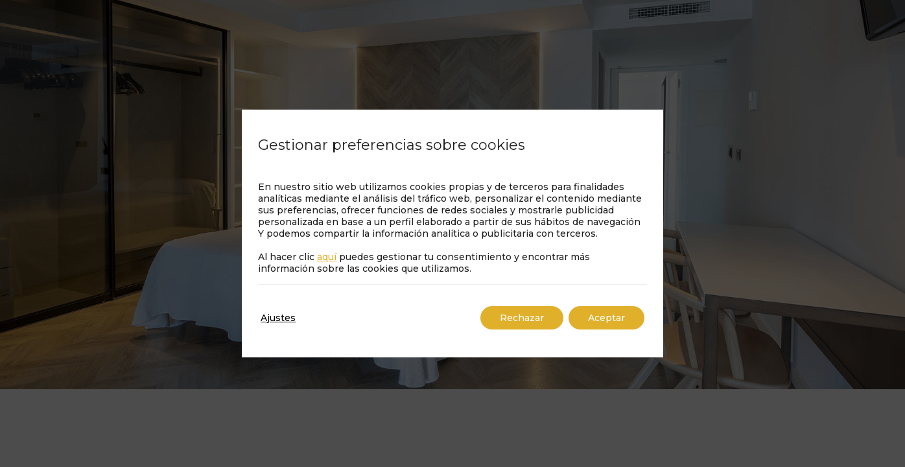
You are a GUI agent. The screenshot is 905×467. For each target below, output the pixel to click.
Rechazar (522, 318)
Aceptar (606, 318)
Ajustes (278, 318)
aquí (326, 257)
